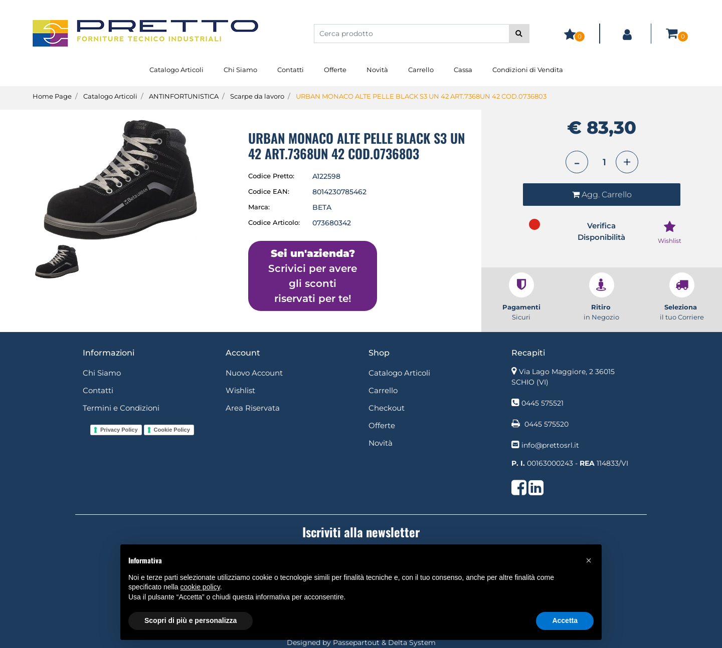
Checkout (387, 408)
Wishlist (240, 390)
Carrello (421, 70)
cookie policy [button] (200, 587)
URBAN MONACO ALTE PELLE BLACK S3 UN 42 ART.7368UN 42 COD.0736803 (421, 96)
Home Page (52, 96)
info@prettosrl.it (550, 445)
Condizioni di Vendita (527, 70)
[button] (519, 33)
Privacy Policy (119, 430)
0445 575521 (542, 403)
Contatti (290, 70)
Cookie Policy (172, 430)
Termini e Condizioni (121, 408)
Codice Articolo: (274, 222)
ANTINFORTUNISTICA (184, 96)
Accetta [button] (565, 620)
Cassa (463, 70)
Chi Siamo (240, 70)
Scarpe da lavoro (257, 96)
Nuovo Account (254, 373)
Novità (377, 70)
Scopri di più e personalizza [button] (190, 620)
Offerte (335, 70)
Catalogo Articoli (176, 70)
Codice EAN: (268, 191)
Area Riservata (253, 408)
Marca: (259, 207)
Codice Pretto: (271, 176)
